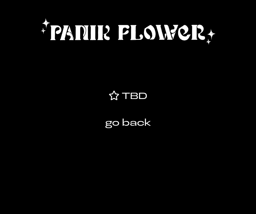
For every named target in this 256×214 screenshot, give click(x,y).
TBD (133, 96)
